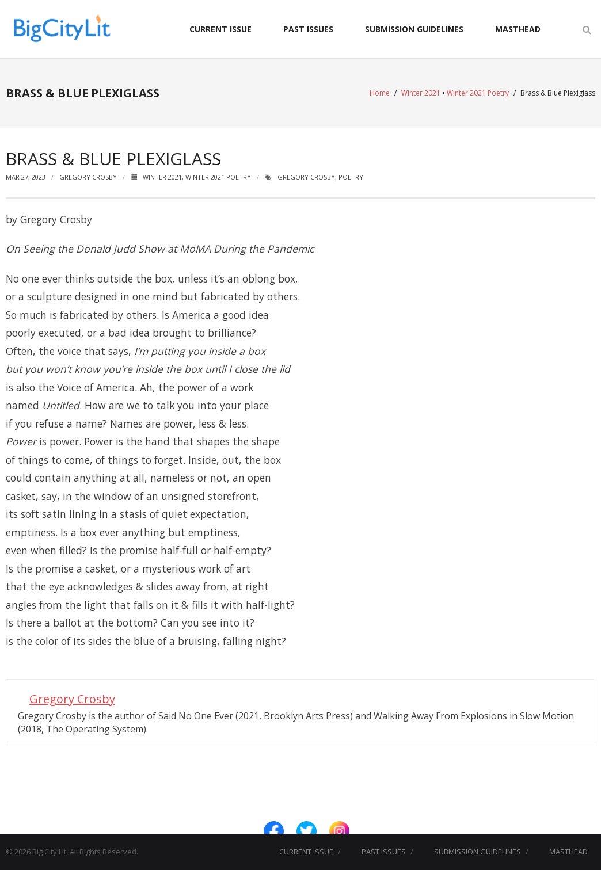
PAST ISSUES (308, 29)
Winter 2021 (420, 93)
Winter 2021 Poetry (478, 93)
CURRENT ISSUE (220, 29)
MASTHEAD (518, 29)
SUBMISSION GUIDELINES (414, 29)
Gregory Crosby (88, 177)
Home (380, 93)
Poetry (350, 177)
